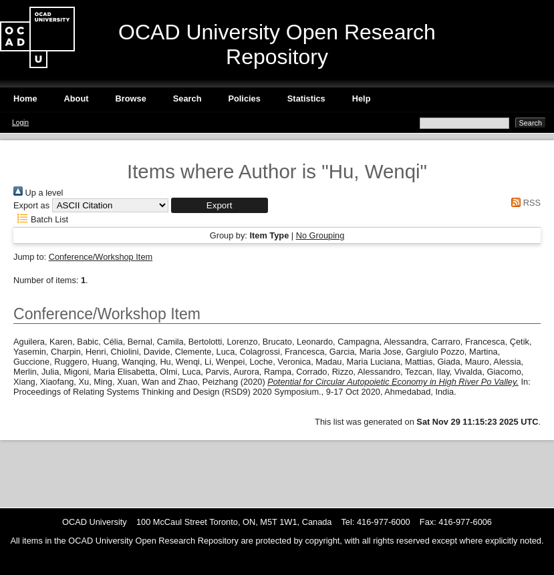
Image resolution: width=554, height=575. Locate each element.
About (76, 98)
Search (187, 98)
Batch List (40, 219)
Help (361, 98)
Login (20, 122)
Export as (31, 205)
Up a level (38, 193)
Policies (244, 98)
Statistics (306, 98)
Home (25, 98)
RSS (524, 203)
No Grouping (320, 235)
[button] (219, 205)
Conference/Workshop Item (101, 257)
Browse (131, 98)
